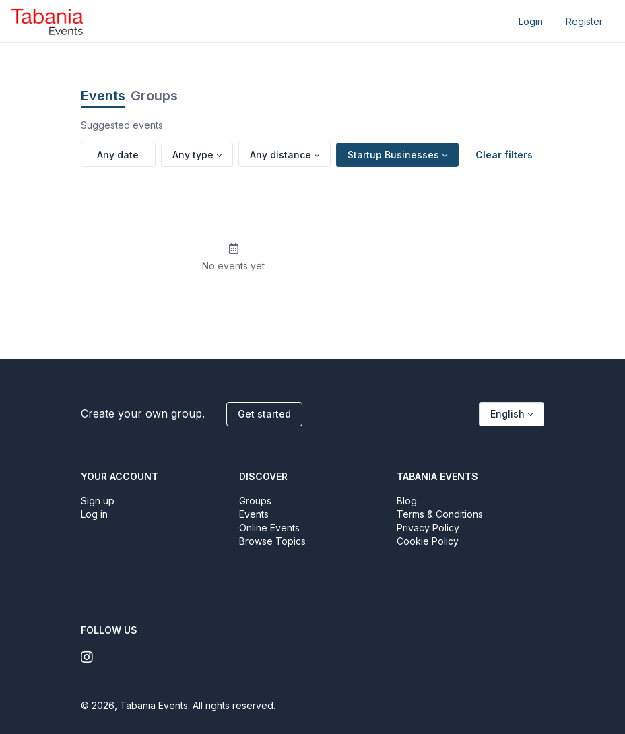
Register (584, 21)
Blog (407, 500)
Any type (192, 154)
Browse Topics (272, 541)
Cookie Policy (428, 541)
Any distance (280, 154)
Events (103, 96)
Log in (94, 514)
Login (531, 21)
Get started (264, 414)
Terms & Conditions (440, 514)
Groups (154, 96)
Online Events (269, 527)
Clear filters (504, 154)
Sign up (97, 500)
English (507, 414)
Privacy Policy (428, 527)
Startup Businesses (393, 154)
